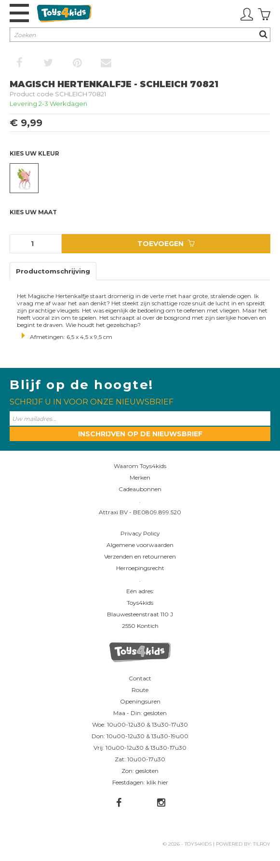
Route (140, 689)
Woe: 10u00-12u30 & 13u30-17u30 (140, 724)
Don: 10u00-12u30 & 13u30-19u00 (140, 736)
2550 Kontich (140, 625)
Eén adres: (140, 591)
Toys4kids (140, 602)
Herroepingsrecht (140, 568)
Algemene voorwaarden (140, 544)
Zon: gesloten (140, 770)
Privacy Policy (140, 533)
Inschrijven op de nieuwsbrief (140, 434)
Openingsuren (140, 701)
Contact (140, 678)
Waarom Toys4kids (140, 466)
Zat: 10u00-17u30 (140, 759)
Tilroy (261, 844)
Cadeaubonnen (140, 489)
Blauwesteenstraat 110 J (140, 614)
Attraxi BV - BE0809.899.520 (140, 512)
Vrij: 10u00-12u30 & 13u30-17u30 (140, 747)
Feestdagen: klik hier (140, 782)
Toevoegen (166, 243)
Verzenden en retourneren (140, 556)
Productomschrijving (53, 271)
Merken (140, 477)
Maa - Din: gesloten (140, 713)
